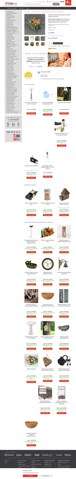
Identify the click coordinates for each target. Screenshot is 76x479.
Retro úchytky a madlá (11, 81)
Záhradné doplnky (10, 104)
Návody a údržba (22, 460)
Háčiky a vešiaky (10, 60)
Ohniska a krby (10, 71)
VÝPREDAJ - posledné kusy (12, 31)
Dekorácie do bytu (10, 43)
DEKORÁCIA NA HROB (12, 13)
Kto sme (20, 467)
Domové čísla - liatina (11, 51)
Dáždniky (8, 47)
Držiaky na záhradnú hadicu (12, 59)
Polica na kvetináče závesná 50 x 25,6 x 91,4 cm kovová (61, 402)
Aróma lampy (9, 34)
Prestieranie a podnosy (11, 77)
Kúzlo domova (27, 11)
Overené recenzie (35, 460)
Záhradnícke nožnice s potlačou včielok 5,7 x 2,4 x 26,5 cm (47, 167)
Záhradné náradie (10, 106)
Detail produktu (31, 113)
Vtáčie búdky (9, 14)
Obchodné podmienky (36, 464)
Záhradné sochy (10, 26)
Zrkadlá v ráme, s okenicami (12, 112)
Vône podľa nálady (10, 100)
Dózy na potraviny (10, 57)
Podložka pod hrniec (11, 74)
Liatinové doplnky (10, 67)
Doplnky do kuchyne (11, 54)
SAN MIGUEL (9, 79)
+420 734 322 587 (41, 1)
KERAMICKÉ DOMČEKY (12, 27)
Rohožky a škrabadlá (11, 30)
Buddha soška (10, 36)
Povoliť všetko (30, 475)
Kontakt (50, 1)
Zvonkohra (9, 18)
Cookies (33, 467)
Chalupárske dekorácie (11, 63)
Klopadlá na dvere (10, 64)
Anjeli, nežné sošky (11, 33)
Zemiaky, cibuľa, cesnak (12, 56)
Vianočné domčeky (11, 94)
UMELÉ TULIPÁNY (11, 17)
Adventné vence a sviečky (12, 96)
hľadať (56, 4)
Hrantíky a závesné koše (12, 91)
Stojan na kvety (10, 86)
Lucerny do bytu (10, 69)
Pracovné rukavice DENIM (31, 165)
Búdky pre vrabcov (10, 38)
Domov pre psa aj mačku (12, 50)
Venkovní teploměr (10, 99)
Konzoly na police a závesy (12, 28)
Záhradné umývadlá (11, 107)
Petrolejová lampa (10, 73)
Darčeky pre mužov (11, 41)
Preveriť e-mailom (58, 43)
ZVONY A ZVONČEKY (11, 20)
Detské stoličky (10, 49)
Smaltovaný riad (10, 83)
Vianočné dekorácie (11, 93)
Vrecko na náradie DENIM (64, 102)
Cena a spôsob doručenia (24, 466)
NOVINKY (21, 8)
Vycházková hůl (10, 102)
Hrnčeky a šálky (10, 61)
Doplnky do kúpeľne (11, 53)
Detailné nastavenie (45, 475)
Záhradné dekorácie (11, 103)
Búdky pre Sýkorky (10, 37)
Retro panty (9, 80)
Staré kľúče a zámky (11, 84)
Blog (6, 462)
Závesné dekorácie (11, 110)
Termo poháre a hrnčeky (12, 90)
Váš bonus (57, 1)
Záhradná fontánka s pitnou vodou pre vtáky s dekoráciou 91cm (31, 242)
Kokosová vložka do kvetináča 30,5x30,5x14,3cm (31, 435)
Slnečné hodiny (10, 24)
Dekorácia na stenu (11, 16)
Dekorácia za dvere (11, 46)
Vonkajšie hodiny (10, 11)
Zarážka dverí (9, 109)
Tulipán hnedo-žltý (31, 368)
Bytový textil (9, 40)
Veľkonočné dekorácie (11, 97)
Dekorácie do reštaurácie (12, 44)
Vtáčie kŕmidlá (9, 23)
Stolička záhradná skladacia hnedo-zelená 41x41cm (53, 11)
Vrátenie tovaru (21, 464)
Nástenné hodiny (10, 70)
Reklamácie (20, 462)
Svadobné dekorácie (11, 87)
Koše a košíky (9, 66)
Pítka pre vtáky (10, 21)
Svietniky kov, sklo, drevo (12, 89)
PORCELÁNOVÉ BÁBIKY (12, 76)
